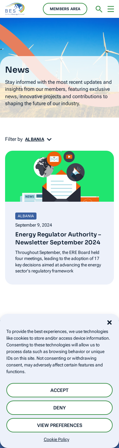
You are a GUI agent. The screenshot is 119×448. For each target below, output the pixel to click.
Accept (59, 390)
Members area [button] (65, 9)
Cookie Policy (56, 439)
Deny (59, 408)
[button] (109, 322)
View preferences (59, 425)
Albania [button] (34, 139)
